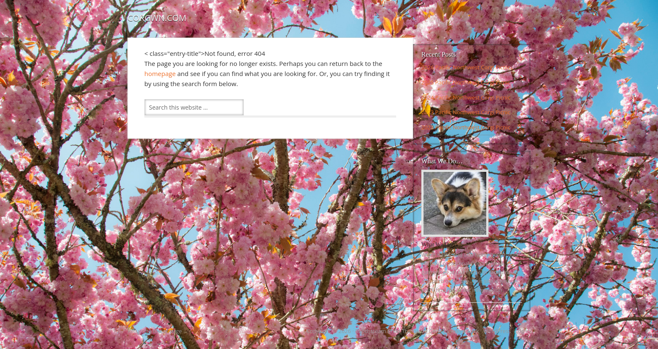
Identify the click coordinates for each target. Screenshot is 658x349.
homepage (160, 73)
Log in (522, 331)
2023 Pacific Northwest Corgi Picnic (465, 112)
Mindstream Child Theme (387, 331)
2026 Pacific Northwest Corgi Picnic (465, 67)
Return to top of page (155, 331)
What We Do (436, 244)
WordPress (497, 331)
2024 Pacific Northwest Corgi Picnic (465, 97)
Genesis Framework (454, 331)
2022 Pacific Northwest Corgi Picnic (465, 127)
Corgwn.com (157, 18)
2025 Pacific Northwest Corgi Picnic (465, 82)
